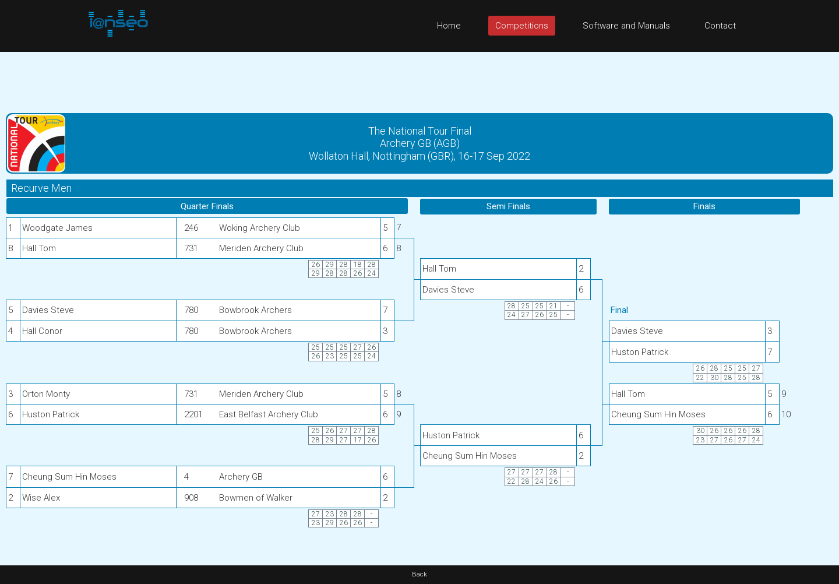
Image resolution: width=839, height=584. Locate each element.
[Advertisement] (419, 78)
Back (419, 574)
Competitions (521, 25)
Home (449, 25)
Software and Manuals (626, 25)
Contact (720, 25)
